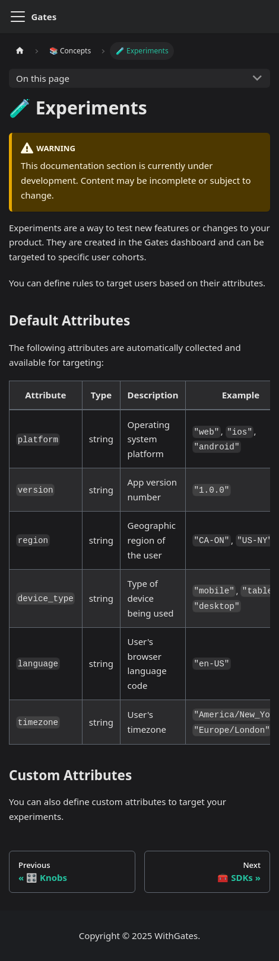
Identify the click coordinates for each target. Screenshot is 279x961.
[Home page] (19, 50)
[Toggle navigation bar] (18, 16)
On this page (42, 78)
